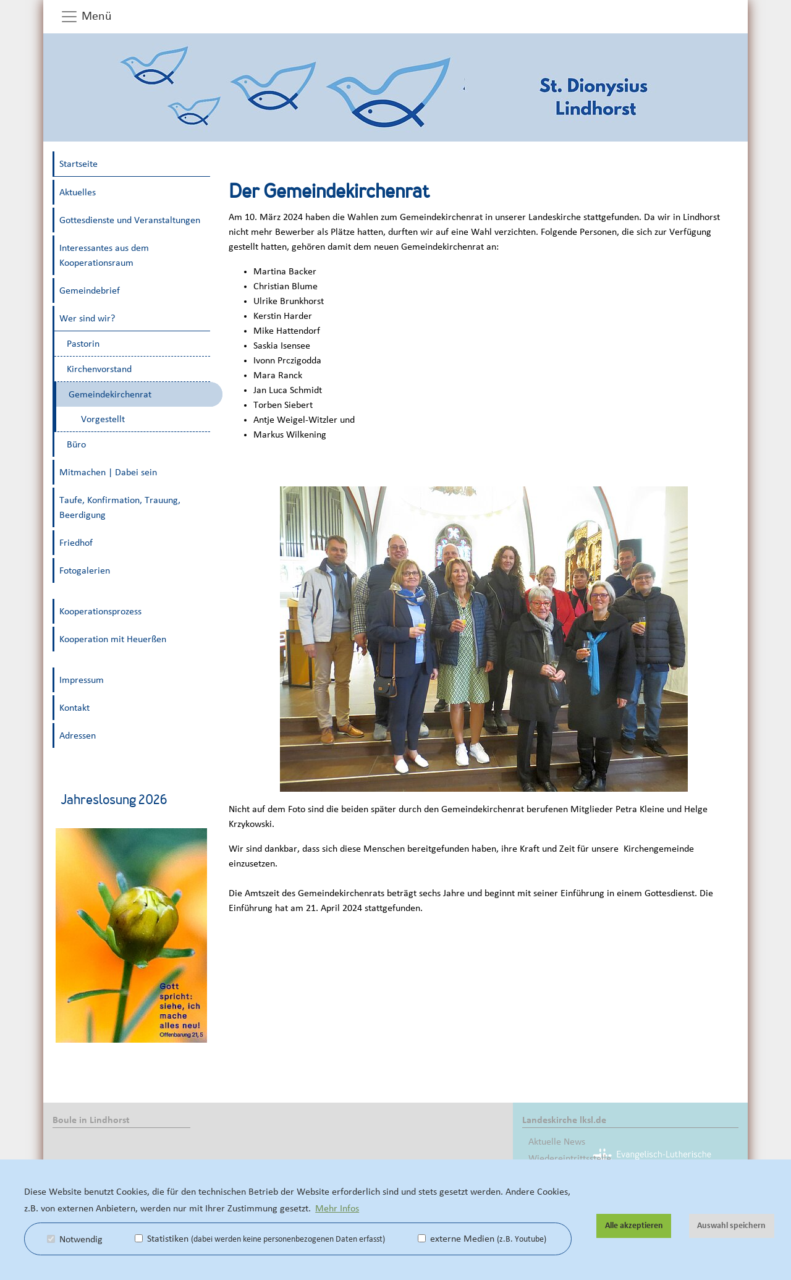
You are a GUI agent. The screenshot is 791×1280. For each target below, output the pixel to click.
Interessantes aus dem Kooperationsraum (104, 255)
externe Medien (482, 1239)
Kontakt (74, 708)
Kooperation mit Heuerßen (112, 639)
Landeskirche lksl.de (564, 1120)
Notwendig (75, 1239)
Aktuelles (77, 192)
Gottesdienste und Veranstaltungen (129, 220)
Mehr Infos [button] (337, 1208)
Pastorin (83, 344)
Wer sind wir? (87, 318)
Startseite (78, 164)
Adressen (77, 735)
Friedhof (76, 543)
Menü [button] (86, 16)
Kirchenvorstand (99, 369)
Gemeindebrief (89, 290)
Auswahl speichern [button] (731, 1225)
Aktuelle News (556, 1141)
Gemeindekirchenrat (110, 394)
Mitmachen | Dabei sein (108, 472)
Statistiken (260, 1239)
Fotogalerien (84, 570)
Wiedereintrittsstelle (569, 1158)
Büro (76, 444)
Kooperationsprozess (100, 611)
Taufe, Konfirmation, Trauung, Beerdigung (119, 507)
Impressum (81, 680)
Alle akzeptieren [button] (634, 1225)
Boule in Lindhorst (91, 1120)
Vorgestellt (103, 419)
